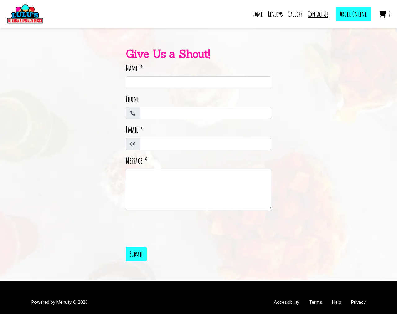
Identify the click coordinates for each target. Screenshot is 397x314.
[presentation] (173, 227)
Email (132, 129)
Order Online (353, 14)
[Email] (205, 144)
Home (258, 14)
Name (132, 68)
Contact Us (318, 14)
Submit (136, 254)
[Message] (198, 189)
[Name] (198, 82)
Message (134, 160)
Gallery (295, 14)
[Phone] (205, 113)
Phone (132, 99)
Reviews (275, 14)
